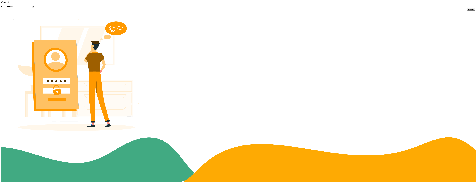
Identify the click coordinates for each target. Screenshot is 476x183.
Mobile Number (7, 7)
